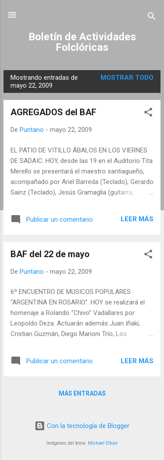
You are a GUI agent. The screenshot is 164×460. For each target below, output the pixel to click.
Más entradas (82, 393)
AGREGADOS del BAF (53, 112)
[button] (148, 113)
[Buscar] (152, 17)
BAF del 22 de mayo (50, 254)
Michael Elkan (103, 443)
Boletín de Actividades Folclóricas (82, 42)
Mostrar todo (127, 77)
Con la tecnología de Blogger (82, 426)
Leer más (137, 219)
